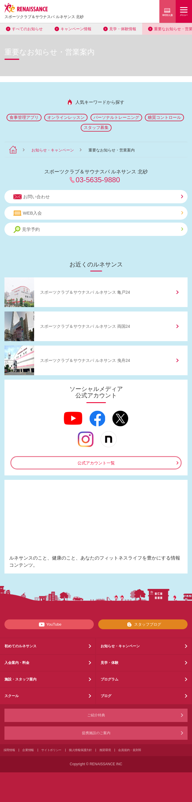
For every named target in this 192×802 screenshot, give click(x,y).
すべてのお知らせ (27, 29)
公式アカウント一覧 (96, 463)
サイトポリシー (51, 750)
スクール (11, 696)
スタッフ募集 (96, 127)
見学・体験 (109, 663)
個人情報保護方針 (80, 750)
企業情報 (28, 750)
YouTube (49, 624)
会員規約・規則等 (129, 750)
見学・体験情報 (122, 29)
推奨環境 (105, 750)
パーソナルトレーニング (116, 117)
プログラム (109, 679)
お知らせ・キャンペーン (52, 150)
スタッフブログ (143, 624)
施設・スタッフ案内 (20, 679)
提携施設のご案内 (96, 733)
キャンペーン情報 (76, 29)
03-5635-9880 (98, 180)
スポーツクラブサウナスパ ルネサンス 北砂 (44, 17)
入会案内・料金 (16, 663)
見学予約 (98, 229)
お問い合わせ (98, 196)
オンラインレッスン (66, 117)
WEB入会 (98, 213)
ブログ (106, 696)
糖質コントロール (164, 117)
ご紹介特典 (96, 715)
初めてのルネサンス (20, 646)
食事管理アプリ (24, 117)
